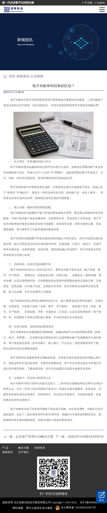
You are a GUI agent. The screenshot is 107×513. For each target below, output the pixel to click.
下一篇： (79, 436)
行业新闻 (37, 76)
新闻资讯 (23, 76)
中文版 (88, 2)
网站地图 (17, 507)
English (101, 2)
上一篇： (28, 436)
